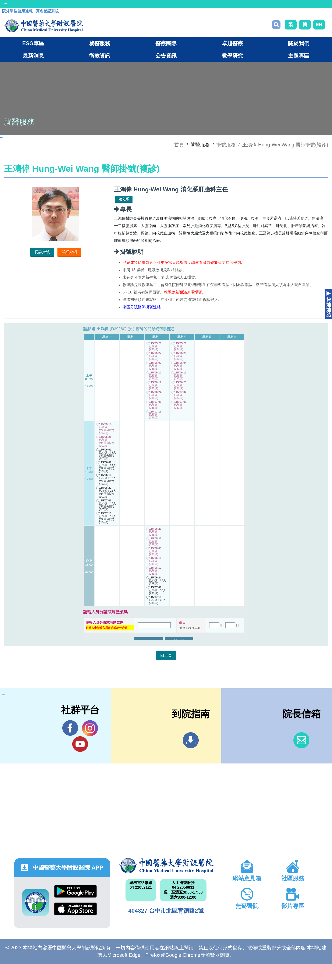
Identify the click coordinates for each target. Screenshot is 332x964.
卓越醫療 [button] (232, 43)
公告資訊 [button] (166, 56)
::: (5, 4)
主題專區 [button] (298, 56)
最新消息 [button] (33, 56)
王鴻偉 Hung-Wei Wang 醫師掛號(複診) (285, 144)
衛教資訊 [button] (99, 56)
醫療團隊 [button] (166, 43)
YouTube (80, 744)
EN (319, 24)
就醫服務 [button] (99, 43)
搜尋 (276, 24)
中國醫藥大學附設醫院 (166, 865)
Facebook (70, 728)
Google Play (75, 891)
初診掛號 (42, 252)
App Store (75, 908)
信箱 (301, 740)
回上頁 (166, 655)
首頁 (179, 144)
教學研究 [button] (232, 56)
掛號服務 (226, 144)
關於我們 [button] (298, 43)
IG (90, 728)
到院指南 (191, 740)
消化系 (124, 199)
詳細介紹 (69, 252)
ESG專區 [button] (33, 43)
